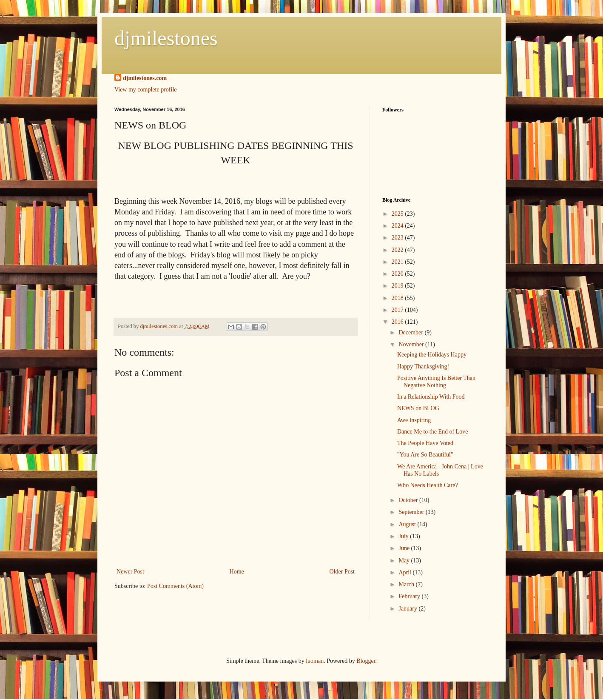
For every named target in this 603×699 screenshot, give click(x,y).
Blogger (365, 661)
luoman (315, 661)
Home (237, 571)
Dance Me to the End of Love (432, 431)
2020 (398, 274)
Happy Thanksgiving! (423, 366)
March (406, 584)
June (404, 548)
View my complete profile (145, 89)
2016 (398, 322)
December (411, 332)
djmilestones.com (145, 78)
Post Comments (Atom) (175, 586)
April (405, 572)
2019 (398, 285)
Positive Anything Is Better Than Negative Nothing (436, 381)
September (411, 512)
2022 (398, 250)
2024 (398, 226)
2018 (398, 298)
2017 (398, 310)
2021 (398, 262)
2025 (398, 214)
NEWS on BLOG (418, 408)
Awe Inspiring (414, 420)
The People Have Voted (425, 443)
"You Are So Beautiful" (425, 454)
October (408, 500)
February (409, 596)
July (404, 536)
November (411, 344)
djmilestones (166, 38)
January (408, 608)
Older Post (342, 571)
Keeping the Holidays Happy (431, 354)
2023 (398, 237)
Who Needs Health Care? (427, 485)
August (407, 524)
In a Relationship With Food (431, 397)
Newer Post (130, 571)
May (404, 560)
